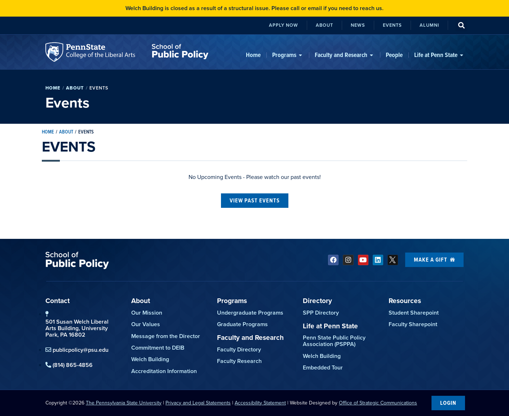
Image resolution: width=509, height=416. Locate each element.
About (75, 87)
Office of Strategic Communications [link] (378, 403)
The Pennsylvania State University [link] (123, 403)
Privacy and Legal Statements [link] (198, 403)
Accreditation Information (164, 371)
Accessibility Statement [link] (260, 403)
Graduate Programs (242, 324)
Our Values (145, 324)
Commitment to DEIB (157, 347)
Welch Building (150, 359)
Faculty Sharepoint (413, 324)
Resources (405, 300)
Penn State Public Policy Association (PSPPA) (334, 340)
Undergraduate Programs (250, 312)
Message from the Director (165, 336)
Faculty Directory (239, 349)
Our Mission (146, 312)
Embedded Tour (323, 367)
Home (53, 87)
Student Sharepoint (414, 312)
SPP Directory (321, 312)
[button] (461, 25)
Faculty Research (239, 361)
